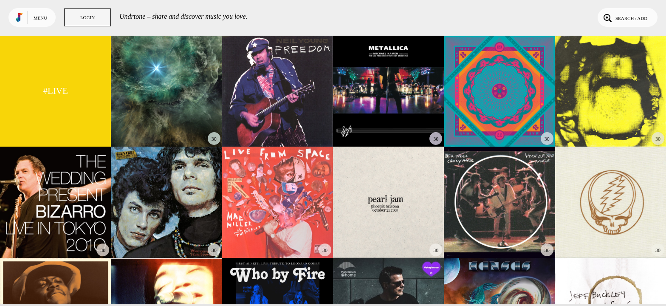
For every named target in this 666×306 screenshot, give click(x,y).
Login (87, 17)
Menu (40, 17)
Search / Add (624, 17)
